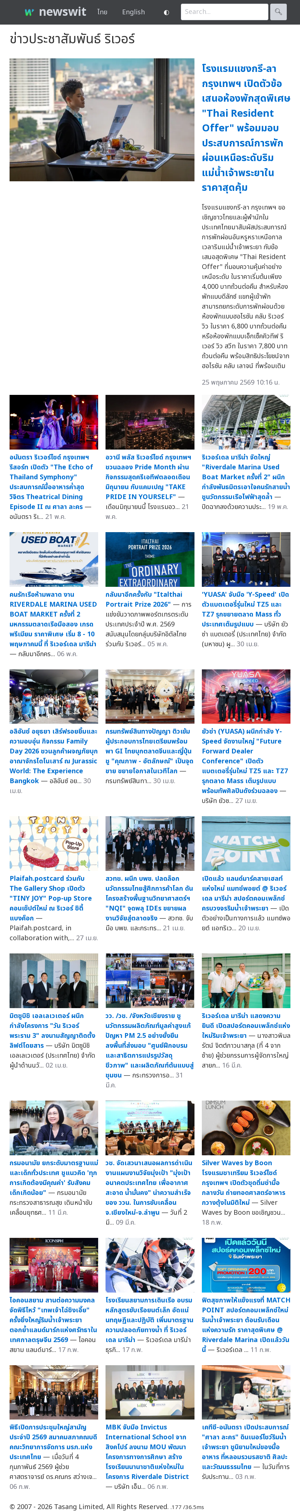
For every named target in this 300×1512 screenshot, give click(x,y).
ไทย (102, 12)
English (133, 12)
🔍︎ (278, 12)
